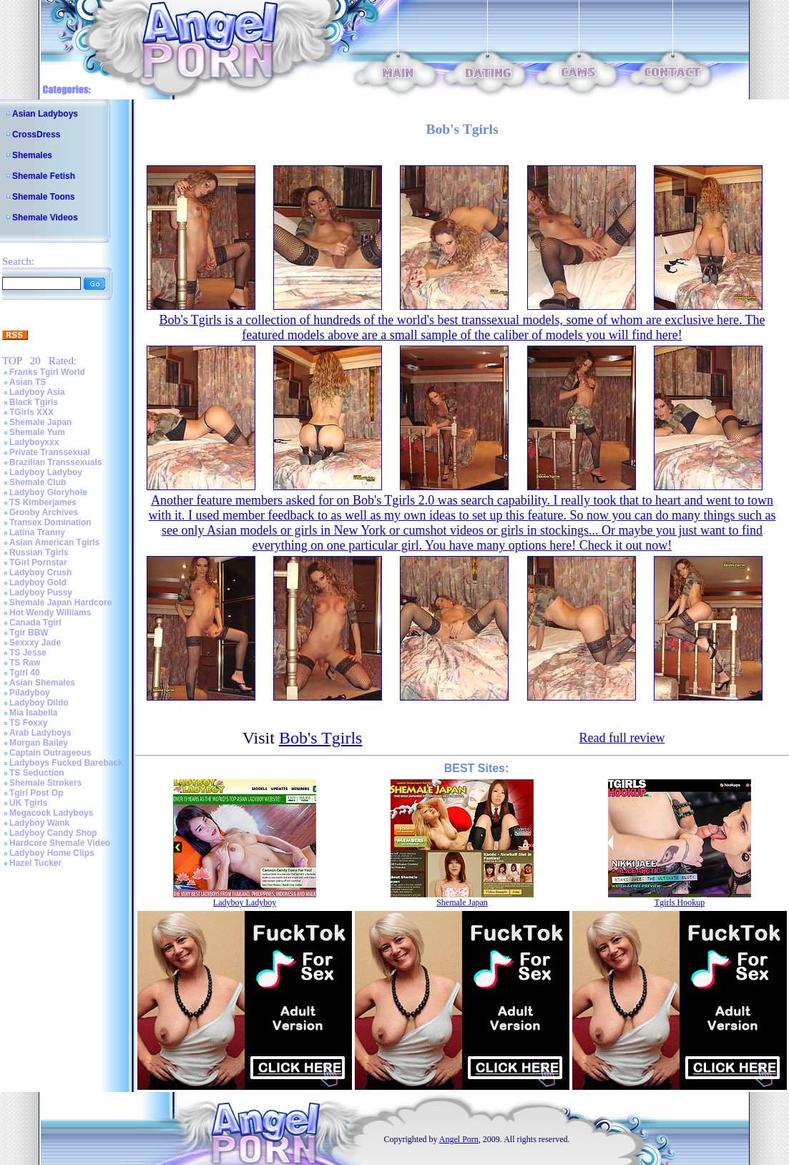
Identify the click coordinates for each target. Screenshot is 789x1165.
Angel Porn (459, 1139)
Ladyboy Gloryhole (48, 492)
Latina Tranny (37, 532)
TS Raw (24, 663)
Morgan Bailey (38, 743)
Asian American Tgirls (54, 542)
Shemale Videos (45, 218)
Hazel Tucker (35, 863)
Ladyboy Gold (38, 582)
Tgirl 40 (24, 673)
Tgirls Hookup (680, 902)
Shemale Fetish (43, 176)
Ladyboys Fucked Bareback (66, 763)
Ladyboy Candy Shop (53, 833)
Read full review (622, 738)
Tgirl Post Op (36, 793)
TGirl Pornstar (38, 562)
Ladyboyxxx (34, 442)
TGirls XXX (31, 412)
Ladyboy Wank (39, 823)
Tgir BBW (29, 633)
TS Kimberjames (43, 502)
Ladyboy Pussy (40, 593)
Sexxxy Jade (35, 643)
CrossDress (36, 135)
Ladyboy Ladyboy (45, 472)
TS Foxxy (28, 723)
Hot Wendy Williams (50, 613)
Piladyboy (29, 693)
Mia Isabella (33, 713)
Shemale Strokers (45, 783)
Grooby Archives (43, 512)
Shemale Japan (40, 422)
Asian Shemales (42, 683)
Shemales (32, 155)
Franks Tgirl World (47, 372)
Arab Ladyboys (40, 733)
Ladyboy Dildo (39, 703)
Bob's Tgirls (321, 737)
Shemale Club (37, 482)
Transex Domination (50, 522)
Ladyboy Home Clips (51, 853)
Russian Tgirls (39, 552)
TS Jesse (27, 653)
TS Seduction (36, 773)
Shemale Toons (43, 197)
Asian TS (27, 382)
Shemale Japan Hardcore (60, 603)
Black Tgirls (33, 402)
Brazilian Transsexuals (55, 462)
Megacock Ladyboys (51, 813)
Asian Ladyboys (45, 114)
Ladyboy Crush (40, 572)
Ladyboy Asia (37, 392)
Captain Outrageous (50, 753)
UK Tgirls (28, 803)
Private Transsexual (49, 452)
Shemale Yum (37, 432)
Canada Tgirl (35, 623)
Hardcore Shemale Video (59, 843)
